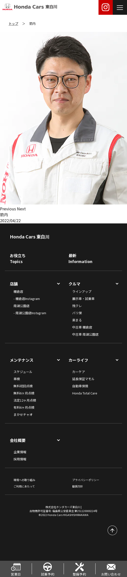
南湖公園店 (21, 305)
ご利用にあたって (24, 486)
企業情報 (20, 452)
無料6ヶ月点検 (24, 393)
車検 (17, 378)
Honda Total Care (84, 393)
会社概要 (18, 440)
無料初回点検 (23, 386)
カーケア (78, 371)
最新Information (80, 258)
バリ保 (77, 313)
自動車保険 (80, 386)
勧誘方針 (77, 486)
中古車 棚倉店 (82, 327)
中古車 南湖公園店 (85, 334)
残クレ (77, 305)
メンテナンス (21, 360)
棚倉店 (18, 291)
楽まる (77, 320)
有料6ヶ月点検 (24, 407)
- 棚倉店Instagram (27, 298)
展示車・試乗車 (83, 298)
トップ (13, 23)
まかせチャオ (23, 414)
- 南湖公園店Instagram (30, 313)
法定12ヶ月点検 (25, 400)
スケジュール (23, 371)
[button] (8, 209)
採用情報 (20, 459)
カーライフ (78, 360)
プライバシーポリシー (85, 480)
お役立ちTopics (18, 258)
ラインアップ (81, 291)
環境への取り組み (24, 480)
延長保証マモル (83, 378)
